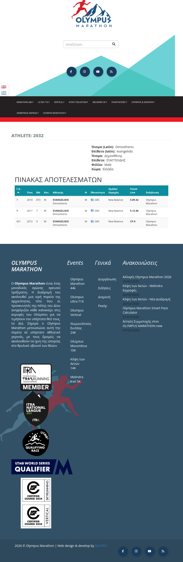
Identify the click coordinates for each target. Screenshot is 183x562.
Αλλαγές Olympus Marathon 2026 (147, 277)
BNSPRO (101, 546)
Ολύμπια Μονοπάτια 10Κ (78, 345)
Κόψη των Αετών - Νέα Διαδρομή (146, 299)
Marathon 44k (25, 104)
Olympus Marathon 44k (77, 283)
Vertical (58, 104)
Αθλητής (58, 192)
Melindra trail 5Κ (76, 379)
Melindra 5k (99, 104)
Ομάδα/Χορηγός (113, 190)
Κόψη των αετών (78, 104)
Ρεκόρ (102, 306)
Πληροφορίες (119, 104)
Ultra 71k (43, 104)
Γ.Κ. (18, 190)
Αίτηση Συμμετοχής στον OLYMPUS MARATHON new (142, 323)
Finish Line (133, 190)
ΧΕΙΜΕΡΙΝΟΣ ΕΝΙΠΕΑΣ (27, 115)
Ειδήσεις (104, 288)
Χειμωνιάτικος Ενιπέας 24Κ (79, 328)
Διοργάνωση (107, 279)
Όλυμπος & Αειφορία (143, 104)
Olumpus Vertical (77, 312)
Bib (38, 192)
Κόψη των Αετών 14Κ (77, 363)
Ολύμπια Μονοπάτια (54, 115)
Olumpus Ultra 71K (77, 299)
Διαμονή (104, 297)
